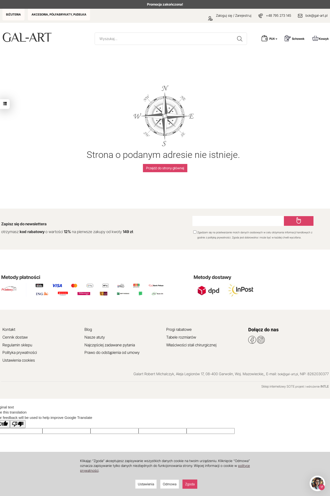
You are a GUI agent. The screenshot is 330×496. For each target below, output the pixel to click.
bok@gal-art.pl (316, 15)
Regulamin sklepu (17, 344)
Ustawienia (146, 484)
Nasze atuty (94, 337)
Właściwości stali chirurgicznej (191, 344)
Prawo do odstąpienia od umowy (112, 352)
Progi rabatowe (179, 329)
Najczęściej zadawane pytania (109, 344)
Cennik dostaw (15, 337)
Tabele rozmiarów (181, 337)
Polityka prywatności (19, 352)
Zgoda (190, 484)
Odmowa (169, 484)
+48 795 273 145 (278, 15)
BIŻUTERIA (13, 14)
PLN (273, 39)
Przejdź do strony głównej (165, 168)
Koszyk (320, 38)
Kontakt (8, 329)
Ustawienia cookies (18, 360)
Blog (88, 329)
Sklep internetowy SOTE (278, 386)
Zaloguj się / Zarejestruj (229, 15)
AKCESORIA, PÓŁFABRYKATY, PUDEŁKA (59, 14)
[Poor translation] (17, 424)
